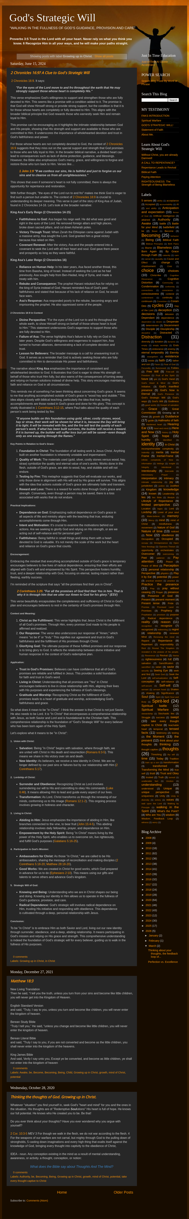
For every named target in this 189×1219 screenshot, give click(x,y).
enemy (171, 349)
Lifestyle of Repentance (157, 500)
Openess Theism (167, 547)
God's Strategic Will (52, 18)
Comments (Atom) (37, 1200)
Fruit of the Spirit (165, 375)
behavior (175, 236)
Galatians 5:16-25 (65, 841)
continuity (167, 297)
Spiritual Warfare (151, 120)
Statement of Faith (152, 129)
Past (144, 557)
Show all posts (103, 56)
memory (173, 516)
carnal (148, 259)
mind (162, 520)
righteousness (153, 659)
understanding (152, 784)
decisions (148, 314)
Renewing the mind (164, 637)
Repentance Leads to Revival (159, 167)
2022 (149, 910)
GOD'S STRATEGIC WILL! (157, 125)
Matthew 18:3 (22, 981)
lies (144, 497)
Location (146, 508)
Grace (152, 409)
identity (148, 444)
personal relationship (161, 569)
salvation (146, 663)
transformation (171, 762)
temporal (158, 729)
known (153, 493)
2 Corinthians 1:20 (29, 591)
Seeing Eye (161, 670)
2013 (149, 863)
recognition (147, 626)
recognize (166, 625)
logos (160, 509)
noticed (175, 531)
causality (159, 259)
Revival (164, 655)
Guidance (172, 416)
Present (146, 599)
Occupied (167, 538)
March (153, 945)
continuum (147, 301)
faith (162, 360)
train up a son (152, 762)
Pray (152, 588)
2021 (149, 905)
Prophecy (166, 610)
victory (158, 800)
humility (146, 439)
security (145, 671)
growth (103, 1072)
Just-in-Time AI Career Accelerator (155, 63)
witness (145, 822)
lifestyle (170, 497)
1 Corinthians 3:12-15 (49, 407)
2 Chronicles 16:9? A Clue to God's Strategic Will (50, 73)
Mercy (151, 520)
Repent (145, 640)
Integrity (145, 467)
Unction (169, 781)
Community (167, 283)
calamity (166, 255)
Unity (162, 796)
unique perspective (155, 792)
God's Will (157, 401)
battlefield (168, 227)
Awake (24, 1072)
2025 (149, 925)
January (154, 935)
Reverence (150, 655)
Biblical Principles (154, 244)
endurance (158, 349)
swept (174, 717)
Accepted (150, 204)
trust (152, 773)
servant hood (159, 689)
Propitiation (147, 615)
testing (175, 733)
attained (146, 219)
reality (146, 622)
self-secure (147, 686)
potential (15, 1076)
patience (161, 558)
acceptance (172, 200)
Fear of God (170, 364)
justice (162, 486)
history (165, 432)
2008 (149, 837)
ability (159, 201)
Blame (148, 247)
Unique (168, 788)
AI (177, 204)
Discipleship (167, 329)
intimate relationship (152, 482)
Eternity (174, 352)
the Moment (155, 736)
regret (175, 629)
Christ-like (155, 275)
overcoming (168, 554)
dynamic (172, 342)
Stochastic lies (166, 713)
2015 (149, 874)
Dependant (148, 317)
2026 (149, 930)
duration (159, 341)
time (145, 758)
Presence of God (160, 595)
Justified (174, 485)
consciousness (150, 293)
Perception (171, 565)
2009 (149, 843)
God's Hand (168, 379)
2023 (149, 915)
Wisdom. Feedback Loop (157, 818)
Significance (167, 693)
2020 (149, 899)
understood (148, 788)
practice (171, 581)
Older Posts (123, 1192)
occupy (145, 543)
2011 (149, 853)
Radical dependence (160, 618)
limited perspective (156, 504)
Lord (171, 508)
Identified (167, 440)
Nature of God (166, 527)
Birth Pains (173, 244)
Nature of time (152, 531)
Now (149, 535)
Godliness (173, 401)
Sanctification (166, 663)
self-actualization (160, 678)
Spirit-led (160, 701)
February (154, 940)
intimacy (169, 478)
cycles (158, 305)
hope (165, 436)
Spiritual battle (154, 706)
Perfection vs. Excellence (163, 961)
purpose (174, 614)
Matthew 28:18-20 (58, 864)
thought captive (150, 749)
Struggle (146, 717)
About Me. (148, 134)
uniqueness (148, 796)
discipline (146, 333)
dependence (167, 317)
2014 (149, 869)
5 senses (147, 200)
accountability (166, 204)
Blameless (164, 247)
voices (170, 799)
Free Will (153, 371)
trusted (149, 777)
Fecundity (146, 368)
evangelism (152, 357)
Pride (170, 603)
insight (172, 463)
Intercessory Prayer (155, 475)
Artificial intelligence (164, 216)
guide (151, 420)
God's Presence (166, 394)
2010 (149, 848)
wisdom (170, 814)
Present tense (151, 603)
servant (145, 689)
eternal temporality (153, 352)
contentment (147, 298)
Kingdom (151, 489)
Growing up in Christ (32, 960)
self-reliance (167, 681)
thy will (171, 754)
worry (154, 822)
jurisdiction (147, 485)
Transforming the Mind (155, 769)
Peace (169, 561)
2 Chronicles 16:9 (22, 80)
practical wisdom (154, 581)
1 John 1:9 (26, 171)
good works (150, 405)
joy (171, 481)
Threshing (156, 754)
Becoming (50, 1072)
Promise (145, 607)
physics (165, 573)
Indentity (146, 452)
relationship (154, 633)
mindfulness (165, 524)
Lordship (147, 512)
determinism (152, 325)
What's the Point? (168, 811)
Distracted (166, 332)
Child (69, 1072)
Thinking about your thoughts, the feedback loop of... (163, 953)
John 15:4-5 (86, 824)
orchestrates (167, 550)
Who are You (153, 814)
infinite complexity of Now (157, 460)
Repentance (165, 640)
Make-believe (153, 516)
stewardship (147, 714)
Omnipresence (161, 543)
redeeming (163, 629)
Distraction (152, 337)
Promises (147, 610)
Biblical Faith (149, 172)
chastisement (149, 266)
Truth (161, 777)
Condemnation (150, 286)
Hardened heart (154, 424)
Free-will (170, 372)
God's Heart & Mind (153, 383)
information (147, 463)
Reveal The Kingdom (163, 648)
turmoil (172, 777)
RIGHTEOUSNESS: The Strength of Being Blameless (158, 183)
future (145, 378)
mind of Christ (117, 1072)
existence (172, 356)
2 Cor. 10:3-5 (19, 1133)
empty (144, 345)
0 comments (20, 956)
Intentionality (149, 470)
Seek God (160, 674)
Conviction (162, 301)
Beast (154, 231)
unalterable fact (150, 781)
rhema (176, 655)
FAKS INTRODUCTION (155, 115)
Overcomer (148, 553)
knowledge (171, 489)
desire (159, 322)
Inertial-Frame (165, 455)
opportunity (147, 550)
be (30, 1072)
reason (166, 622)
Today (159, 758)
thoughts (170, 748)
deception (165, 310)
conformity (170, 286)
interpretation (149, 478)
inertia (159, 452)
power (175, 577)
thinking (165, 744)
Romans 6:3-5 (96, 752)
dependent (147, 322)
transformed (160, 766)
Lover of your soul (168, 512)
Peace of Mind (150, 565)
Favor (157, 364)
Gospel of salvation (169, 405)
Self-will (164, 685)
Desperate (172, 321)
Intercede (169, 471)
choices (173, 271)
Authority (25, 1176)
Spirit (158, 697)
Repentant (147, 644)
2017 (149, 884)
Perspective (148, 573)
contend (170, 293)
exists (151, 360)
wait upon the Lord (152, 803)
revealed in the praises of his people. (160, 652)
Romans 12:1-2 (76, 801)
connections (147, 290)
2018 (149, 889)
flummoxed (161, 368)
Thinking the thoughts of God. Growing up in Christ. (53, 1097)
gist (155, 379)
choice (148, 270)
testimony (162, 733)
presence (173, 592)
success (160, 717)
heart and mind (161, 428)
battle (163, 223)
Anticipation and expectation (160, 210)
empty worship (160, 345)
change (165, 262)
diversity (146, 341)
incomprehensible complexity (158, 448)
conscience (167, 290)
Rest (144, 648)
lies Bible (157, 497)
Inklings (160, 463)
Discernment (171, 325)
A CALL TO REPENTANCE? (158, 162)
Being (61, 1072)
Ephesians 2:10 (61, 873)
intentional (166, 467)
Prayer (159, 592)
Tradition (174, 758)
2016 (149, 879)
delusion (169, 314)
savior (170, 666)
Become (38, 1072)
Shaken (175, 689)
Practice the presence (160, 584)
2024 (149, 920)
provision (161, 615)
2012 (149, 858)
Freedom (146, 375)
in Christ (50, 960)
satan (158, 667)
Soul (145, 697)
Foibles (175, 368)
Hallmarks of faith (168, 420)
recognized (147, 629)
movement (147, 527)
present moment (165, 599)
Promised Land (165, 607)
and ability (151, 208)
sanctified (146, 667)
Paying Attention (151, 176)
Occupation (148, 539)
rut (169, 659)
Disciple (150, 329)
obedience (168, 535)
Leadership (168, 493)
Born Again (149, 251)
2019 (149, 894)
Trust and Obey (169, 773)
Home (62, 1192)
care (177, 255)
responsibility (167, 644)
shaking (150, 693)
